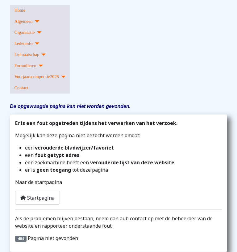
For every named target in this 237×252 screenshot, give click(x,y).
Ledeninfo (23, 43)
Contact (21, 87)
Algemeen (23, 21)
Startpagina (37, 197)
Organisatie (24, 32)
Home (19, 10)
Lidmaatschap (26, 54)
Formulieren (25, 65)
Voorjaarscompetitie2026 (36, 76)
